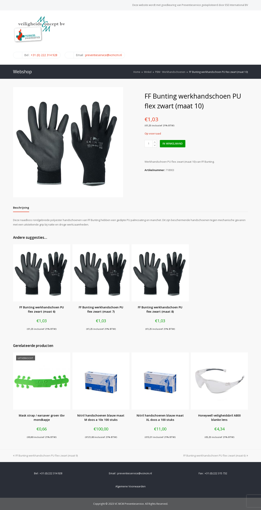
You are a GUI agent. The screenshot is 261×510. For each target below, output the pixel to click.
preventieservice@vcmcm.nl (103, 55)
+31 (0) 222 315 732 (216, 473)
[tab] (21, 207)
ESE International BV (236, 5)
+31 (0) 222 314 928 (44, 55)
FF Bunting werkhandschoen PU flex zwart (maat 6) (215, 455)
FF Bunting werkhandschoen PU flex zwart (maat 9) (45, 455)
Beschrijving (21, 207)
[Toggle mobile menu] (245, 37)
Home (136, 71)
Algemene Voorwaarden (130, 486)
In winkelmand (173, 143)
